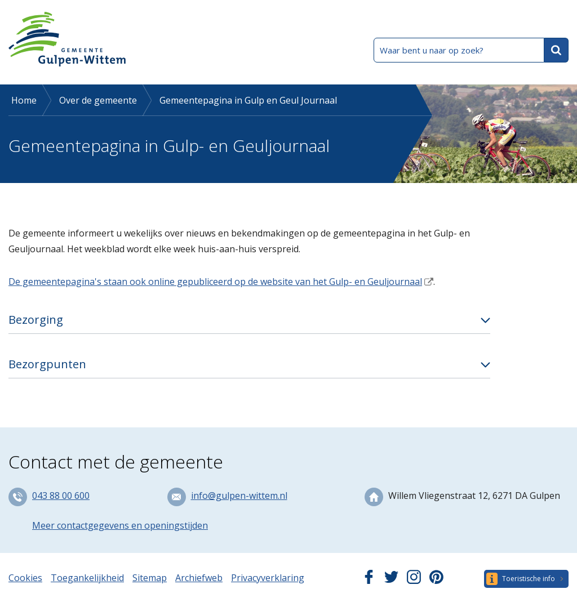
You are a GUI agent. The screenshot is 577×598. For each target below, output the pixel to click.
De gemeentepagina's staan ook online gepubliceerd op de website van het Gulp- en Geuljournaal (215, 281)
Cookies (25, 578)
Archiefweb (199, 578)
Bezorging (35, 319)
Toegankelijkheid (87, 578)
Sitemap (149, 578)
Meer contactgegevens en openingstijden (120, 525)
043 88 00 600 (61, 495)
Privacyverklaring (267, 578)
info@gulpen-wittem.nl (239, 495)
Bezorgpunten (47, 364)
